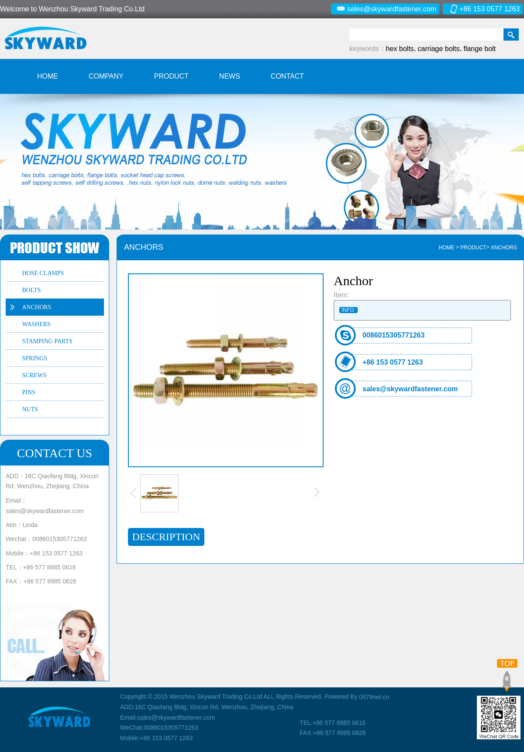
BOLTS (31, 290)
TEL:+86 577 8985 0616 (332, 722)
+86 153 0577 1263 (484, 8)
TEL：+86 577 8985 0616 (41, 567)
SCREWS (34, 375)
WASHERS (36, 324)
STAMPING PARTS (47, 341)
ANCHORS (37, 307)
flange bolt (479, 48)
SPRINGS (35, 358)
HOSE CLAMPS (43, 273)
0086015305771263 (393, 335)
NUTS (30, 409)
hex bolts (400, 48)
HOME (447, 248)
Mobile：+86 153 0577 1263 (44, 552)
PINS (28, 392)
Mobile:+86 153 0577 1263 (156, 738)
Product (473, 248)
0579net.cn (374, 696)
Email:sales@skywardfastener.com (167, 717)
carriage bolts (439, 48)
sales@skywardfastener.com (386, 8)
